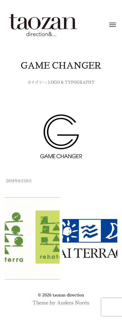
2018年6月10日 (19, 181)
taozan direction (68, 295)
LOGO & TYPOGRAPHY (71, 82)
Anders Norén (73, 303)
